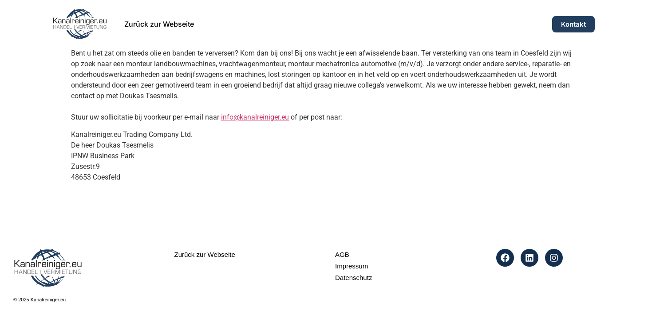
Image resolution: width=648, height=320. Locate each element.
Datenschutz (353, 277)
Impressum (351, 266)
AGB (342, 254)
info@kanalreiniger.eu (255, 117)
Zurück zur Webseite (159, 24)
